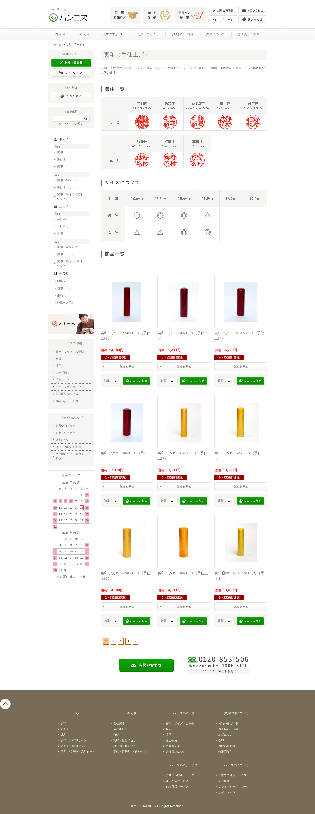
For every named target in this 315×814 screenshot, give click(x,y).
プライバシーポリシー (232, 786)
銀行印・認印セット (70, 187)
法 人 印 (84, 34)
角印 (60, 233)
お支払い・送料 (182, 34)
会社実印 (62, 219)
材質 (58, 358)
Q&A (221, 740)
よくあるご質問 (248, 34)
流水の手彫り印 (113, 34)
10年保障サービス (177, 786)
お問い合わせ (226, 746)
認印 (60, 166)
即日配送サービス (67, 394)
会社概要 (224, 781)
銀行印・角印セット (126, 746)
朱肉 (60, 295)
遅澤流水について (177, 751)
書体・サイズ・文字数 (70, 351)
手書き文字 (63, 379)
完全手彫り (63, 372)
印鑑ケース (64, 281)
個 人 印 (60, 34)
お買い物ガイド (148, 34)
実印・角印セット (68, 254)
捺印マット (64, 288)
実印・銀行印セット (70, 180)
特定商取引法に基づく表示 (70, 456)
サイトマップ (226, 792)
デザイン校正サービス (70, 387)
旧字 (58, 365)
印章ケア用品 (65, 302)
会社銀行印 (64, 226)
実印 (60, 152)
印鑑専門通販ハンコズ (232, 775)
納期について (215, 34)
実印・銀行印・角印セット (70, 263)
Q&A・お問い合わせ (68, 447)
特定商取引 (225, 751)
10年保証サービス (67, 401)
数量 (107, 380)
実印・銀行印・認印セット (70, 196)
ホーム (57, 44)
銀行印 (61, 159)
